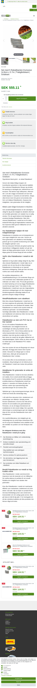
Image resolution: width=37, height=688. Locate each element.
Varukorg (7, 623)
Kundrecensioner (6, 165)
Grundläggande (7, 665)
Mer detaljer (5, 161)
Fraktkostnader (8, 615)
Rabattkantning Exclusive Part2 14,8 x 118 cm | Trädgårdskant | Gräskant (23, 528)
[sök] (34, 6)
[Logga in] (2, 10)
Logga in (7, 621)
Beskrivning (5, 155)
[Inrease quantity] (6, 97)
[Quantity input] (3, 98)
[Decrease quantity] (6, 100)
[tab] (18, 155)
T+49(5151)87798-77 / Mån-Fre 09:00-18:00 (16, 1)
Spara (18, 685)
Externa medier (7, 670)
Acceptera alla (18, 678)
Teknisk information (7, 158)
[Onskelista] (28, 10)
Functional (6, 673)
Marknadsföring (7, 668)
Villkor (6, 633)
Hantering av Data (9, 630)
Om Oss (7, 632)
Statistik (5, 667)
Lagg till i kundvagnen (25, 98)
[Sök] (17, 6)
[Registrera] (5, 10)
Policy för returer (9, 629)
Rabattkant (6, 18)
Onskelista (5, 102)
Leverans (10, 106)
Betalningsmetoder (9, 614)
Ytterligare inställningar (6, 675)
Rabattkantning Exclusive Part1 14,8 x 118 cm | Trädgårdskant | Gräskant (23, 511)
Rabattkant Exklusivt (14, 18)
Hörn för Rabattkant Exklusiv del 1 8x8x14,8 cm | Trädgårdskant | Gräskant (22, 546)
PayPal (5, 672)
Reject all (18, 681)
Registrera (7, 622)
